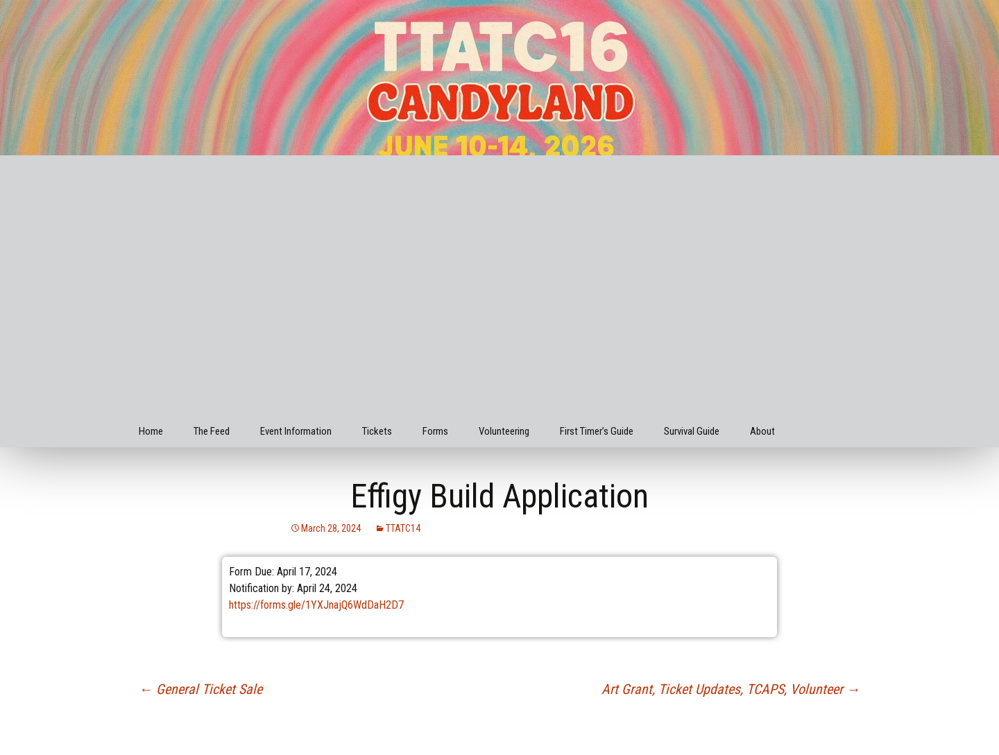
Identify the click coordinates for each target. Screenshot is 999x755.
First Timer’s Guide (596, 431)
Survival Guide (691, 431)
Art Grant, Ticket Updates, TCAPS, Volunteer (730, 689)
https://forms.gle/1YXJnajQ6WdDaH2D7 (316, 604)
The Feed (212, 431)
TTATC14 (403, 528)
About (762, 431)
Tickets (377, 431)
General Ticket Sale (200, 689)
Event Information (296, 431)
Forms (435, 431)
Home (151, 431)
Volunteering (504, 431)
